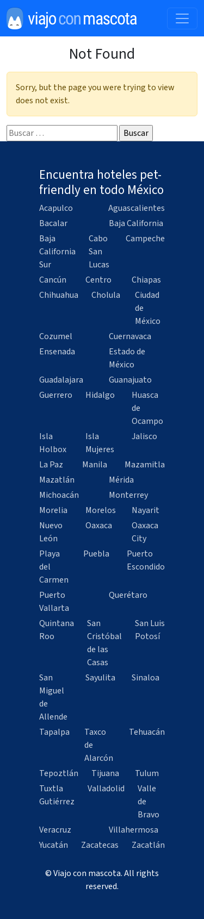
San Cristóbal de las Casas (104, 642)
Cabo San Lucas (99, 252)
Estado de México (127, 358)
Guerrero (55, 395)
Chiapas (146, 280)
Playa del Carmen (54, 567)
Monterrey (128, 495)
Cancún (52, 280)
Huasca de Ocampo (147, 408)
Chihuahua (58, 295)
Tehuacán (147, 732)
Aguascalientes (136, 208)
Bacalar (53, 223)
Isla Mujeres (99, 442)
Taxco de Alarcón (98, 745)
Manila (94, 465)
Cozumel (55, 336)
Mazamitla (145, 465)
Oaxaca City (145, 532)
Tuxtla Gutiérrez (57, 795)
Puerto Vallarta (54, 601)
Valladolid (106, 789)
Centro (98, 280)
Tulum (147, 773)
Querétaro (128, 595)
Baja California (136, 223)
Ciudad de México (147, 308)
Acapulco (56, 208)
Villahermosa (133, 830)
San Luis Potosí (150, 629)
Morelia (53, 510)
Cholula (105, 295)
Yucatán (53, 845)
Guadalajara (61, 380)
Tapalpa (54, 732)
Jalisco (144, 436)
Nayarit (145, 510)
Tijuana (105, 773)
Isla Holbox (52, 442)
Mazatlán (57, 480)
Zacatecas (100, 845)
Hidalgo (100, 395)
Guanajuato (130, 380)
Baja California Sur (57, 252)
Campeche (145, 239)
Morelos (100, 510)
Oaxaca (98, 526)
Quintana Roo (56, 629)
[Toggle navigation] (182, 18)
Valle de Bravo (148, 802)
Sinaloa (145, 678)
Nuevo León (51, 532)
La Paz (51, 465)
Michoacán (59, 495)
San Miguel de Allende (53, 697)
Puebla (96, 554)
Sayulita (100, 678)
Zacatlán (148, 845)
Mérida (121, 480)
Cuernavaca (130, 336)
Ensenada (57, 352)
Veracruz (55, 830)
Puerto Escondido (146, 560)
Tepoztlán (58, 773)
